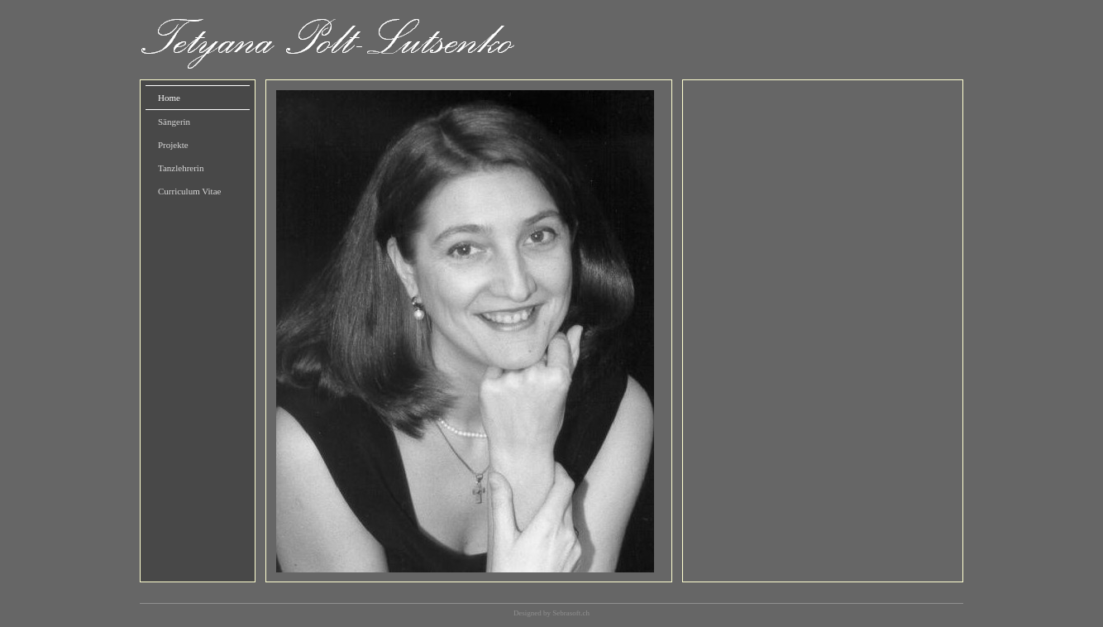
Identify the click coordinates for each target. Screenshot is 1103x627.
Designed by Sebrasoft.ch (551, 613)
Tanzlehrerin (180, 168)
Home (169, 98)
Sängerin (174, 122)
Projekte (173, 145)
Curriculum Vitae (189, 191)
